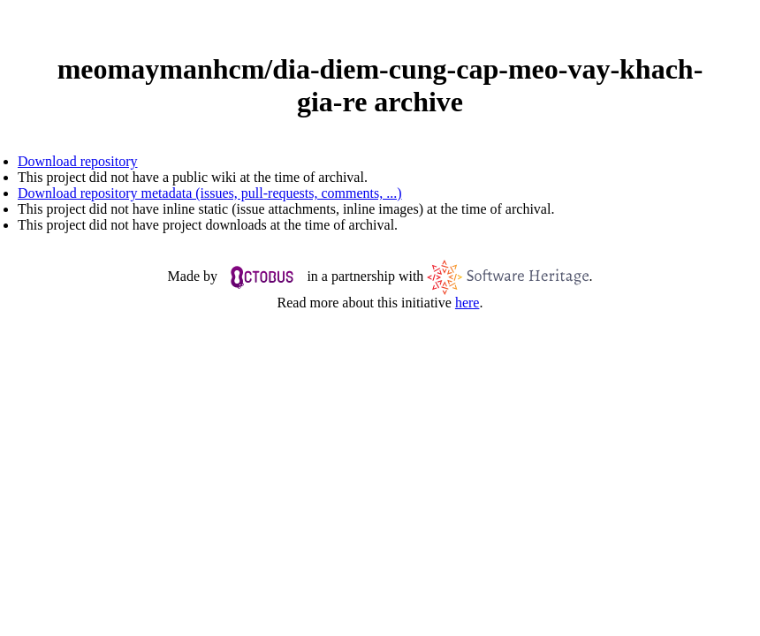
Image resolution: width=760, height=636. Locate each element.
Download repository (78, 161)
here (467, 302)
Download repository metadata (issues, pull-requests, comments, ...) (210, 193)
